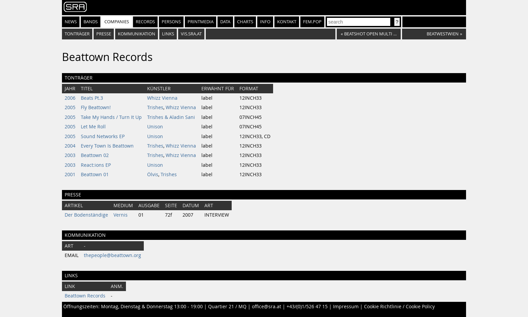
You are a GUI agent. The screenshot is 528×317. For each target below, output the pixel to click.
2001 (70, 174)
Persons (171, 22)
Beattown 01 (95, 174)
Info (265, 22)
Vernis (120, 215)
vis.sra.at (191, 34)
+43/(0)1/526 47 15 (307, 307)
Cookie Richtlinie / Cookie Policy (399, 307)
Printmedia (200, 22)
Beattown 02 (95, 155)
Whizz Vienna (162, 98)
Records (145, 22)
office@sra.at (266, 307)
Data (225, 22)
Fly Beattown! (96, 107)
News (71, 22)
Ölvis (152, 174)
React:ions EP (96, 165)
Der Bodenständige (86, 215)
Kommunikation (136, 34)
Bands (91, 22)
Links (168, 34)
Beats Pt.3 (92, 98)
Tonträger (77, 34)
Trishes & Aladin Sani (171, 117)
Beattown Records (85, 296)
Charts (245, 22)
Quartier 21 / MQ (227, 307)
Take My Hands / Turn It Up (111, 117)
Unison (155, 127)
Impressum (346, 307)
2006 (70, 98)
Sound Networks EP (103, 136)
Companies (116, 22)
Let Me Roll (93, 127)
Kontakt (286, 22)
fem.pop (312, 22)
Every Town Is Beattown (107, 146)
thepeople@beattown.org (112, 255)
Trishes (155, 107)
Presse (103, 34)
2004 (70, 146)
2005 (70, 107)
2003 (70, 155)
